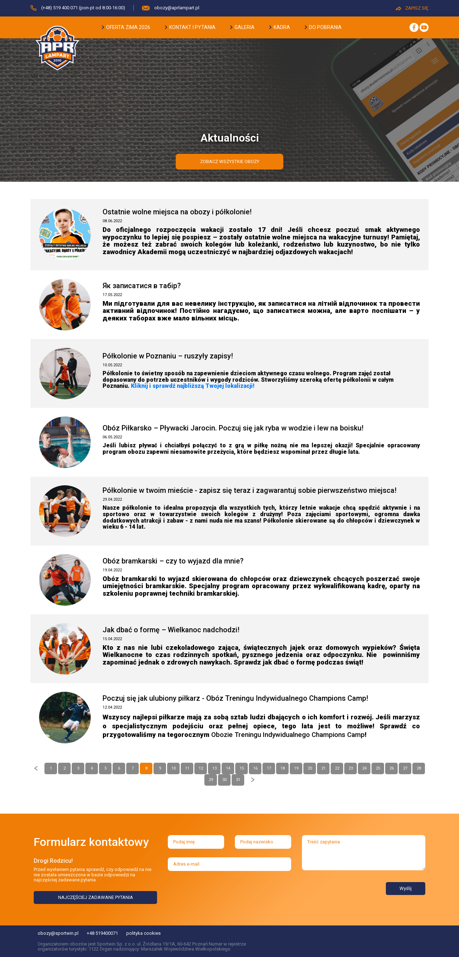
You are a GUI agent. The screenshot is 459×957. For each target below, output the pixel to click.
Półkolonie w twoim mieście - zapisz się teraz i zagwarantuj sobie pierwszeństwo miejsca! (250, 490)
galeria (242, 27)
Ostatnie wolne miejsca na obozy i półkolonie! (177, 212)
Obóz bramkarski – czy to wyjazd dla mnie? (173, 561)
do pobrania (323, 27)
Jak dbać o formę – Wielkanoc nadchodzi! (171, 629)
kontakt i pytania (190, 27)
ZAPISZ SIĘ (412, 8)
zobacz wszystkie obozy (229, 161)
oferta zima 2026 (126, 27)
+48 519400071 (102, 933)
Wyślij (405, 888)
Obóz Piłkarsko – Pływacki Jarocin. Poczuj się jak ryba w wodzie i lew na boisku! (233, 428)
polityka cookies (143, 933)
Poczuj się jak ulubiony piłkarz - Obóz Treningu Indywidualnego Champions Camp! (235, 698)
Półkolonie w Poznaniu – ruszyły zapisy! (168, 356)
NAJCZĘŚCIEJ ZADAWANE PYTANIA (95, 897)
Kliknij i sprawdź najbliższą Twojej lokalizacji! (193, 385)
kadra (279, 27)
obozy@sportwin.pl (58, 933)
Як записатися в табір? (142, 285)
